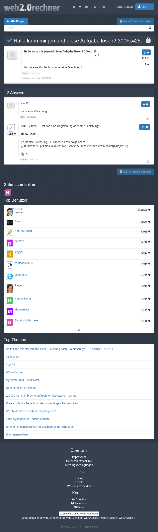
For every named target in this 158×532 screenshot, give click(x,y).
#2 (147, 161)
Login (145, 7)
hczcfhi (10, 364)
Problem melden (79, 486)
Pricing (79, 478)
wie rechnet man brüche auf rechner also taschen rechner (41, 395)
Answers (16, 93)
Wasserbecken (15, 372)
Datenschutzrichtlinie (79, 461)
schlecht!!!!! (13, 356)
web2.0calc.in (109, 517)
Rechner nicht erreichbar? (22, 387)
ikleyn (18, 285)
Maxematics (22, 309)
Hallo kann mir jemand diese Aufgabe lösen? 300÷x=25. (74, 41)
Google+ (79, 499)
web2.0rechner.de (53, 517)
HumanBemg (23, 298)
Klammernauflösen (17, 434)
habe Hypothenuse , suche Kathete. (28, 419)
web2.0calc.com (32, 517)
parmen (19, 241)
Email (79, 507)
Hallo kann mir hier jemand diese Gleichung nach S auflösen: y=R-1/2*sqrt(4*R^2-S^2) (59, 349)
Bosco (18, 221)
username (21, 274)
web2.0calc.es (74, 517)
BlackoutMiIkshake (26, 320)
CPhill (18, 209)
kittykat (19, 252)
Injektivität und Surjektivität (22, 380)
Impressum (79, 457)
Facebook (79, 503)
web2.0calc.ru (127, 517)
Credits (79, 482)
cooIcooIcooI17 (24, 263)
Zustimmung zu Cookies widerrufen (79, 513)
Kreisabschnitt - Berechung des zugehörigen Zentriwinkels (42, 403)
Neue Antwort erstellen (135, 21)
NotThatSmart (23, 231)
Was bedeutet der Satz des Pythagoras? (31, 411)
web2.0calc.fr (92, 517)
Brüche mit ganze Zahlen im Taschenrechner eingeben (40, 426)
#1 (147, 119)
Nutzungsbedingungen (79, 465)
